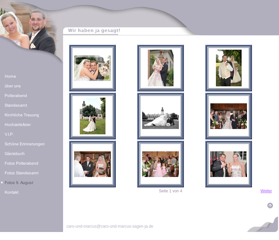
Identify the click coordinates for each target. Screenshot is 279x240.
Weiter (266, 191)
